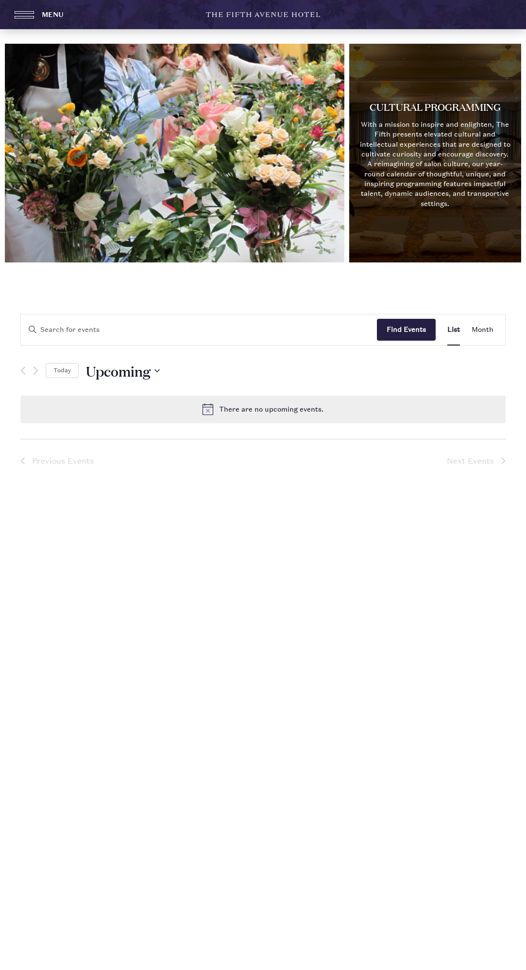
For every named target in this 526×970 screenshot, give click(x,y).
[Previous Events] (23, 371)
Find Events (406, 329)
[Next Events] (35, 371)
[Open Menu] (46, 14)
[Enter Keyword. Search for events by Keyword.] (199, 329)
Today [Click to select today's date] (62, 370)
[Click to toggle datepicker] (123, 371)
